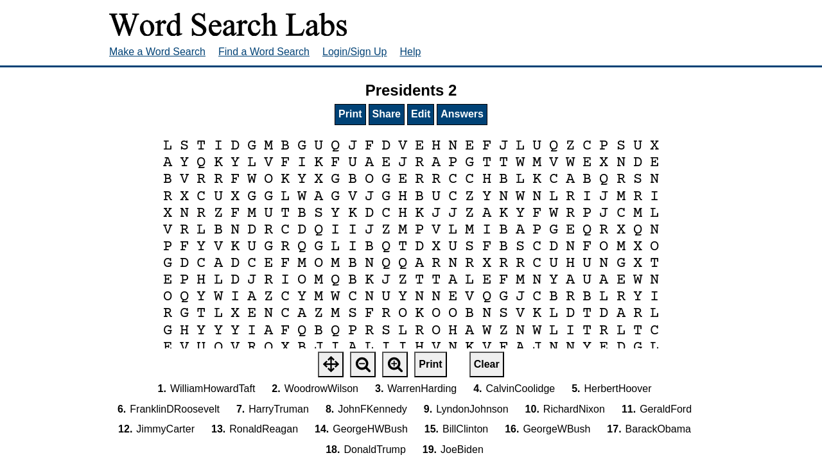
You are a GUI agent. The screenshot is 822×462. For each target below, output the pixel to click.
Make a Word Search (157, 51)
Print (350, 113)
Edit (420, 113)
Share (386, 113)
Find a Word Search (264, 51)
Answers (462, 113)
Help (410, 51)
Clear (487, 364)
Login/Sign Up (354, 51)
